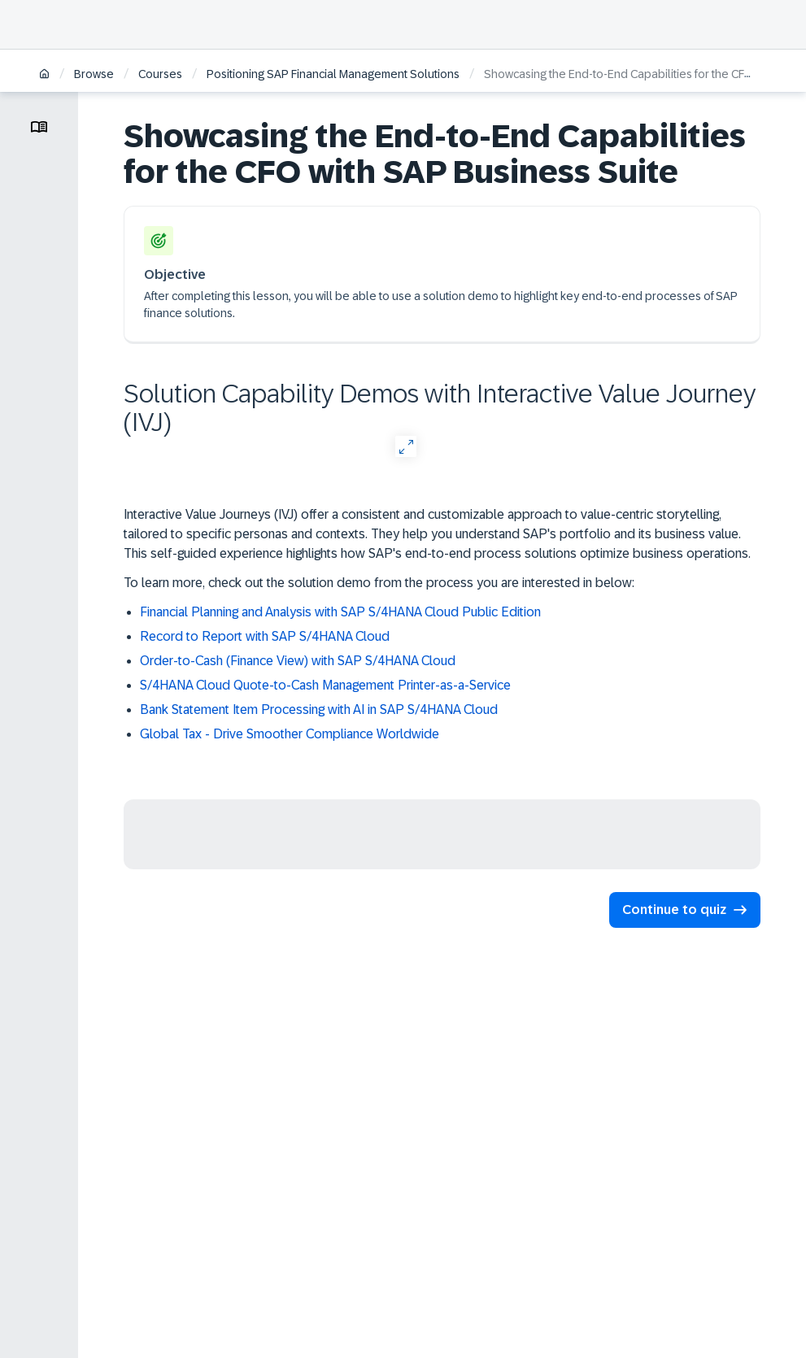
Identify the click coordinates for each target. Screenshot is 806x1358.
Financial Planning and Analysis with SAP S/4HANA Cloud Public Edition (340, 612)
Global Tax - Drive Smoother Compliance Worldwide (289, 734)
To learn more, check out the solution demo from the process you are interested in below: (379, 583)
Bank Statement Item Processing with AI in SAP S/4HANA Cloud (319, 709)
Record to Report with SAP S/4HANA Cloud (265, 636)
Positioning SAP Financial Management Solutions (333, 74)
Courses (160, 74)
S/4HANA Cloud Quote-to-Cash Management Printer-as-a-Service (325, 685)
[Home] (44, 75)
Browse (94, 74)
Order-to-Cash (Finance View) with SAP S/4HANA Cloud (297, 661)
